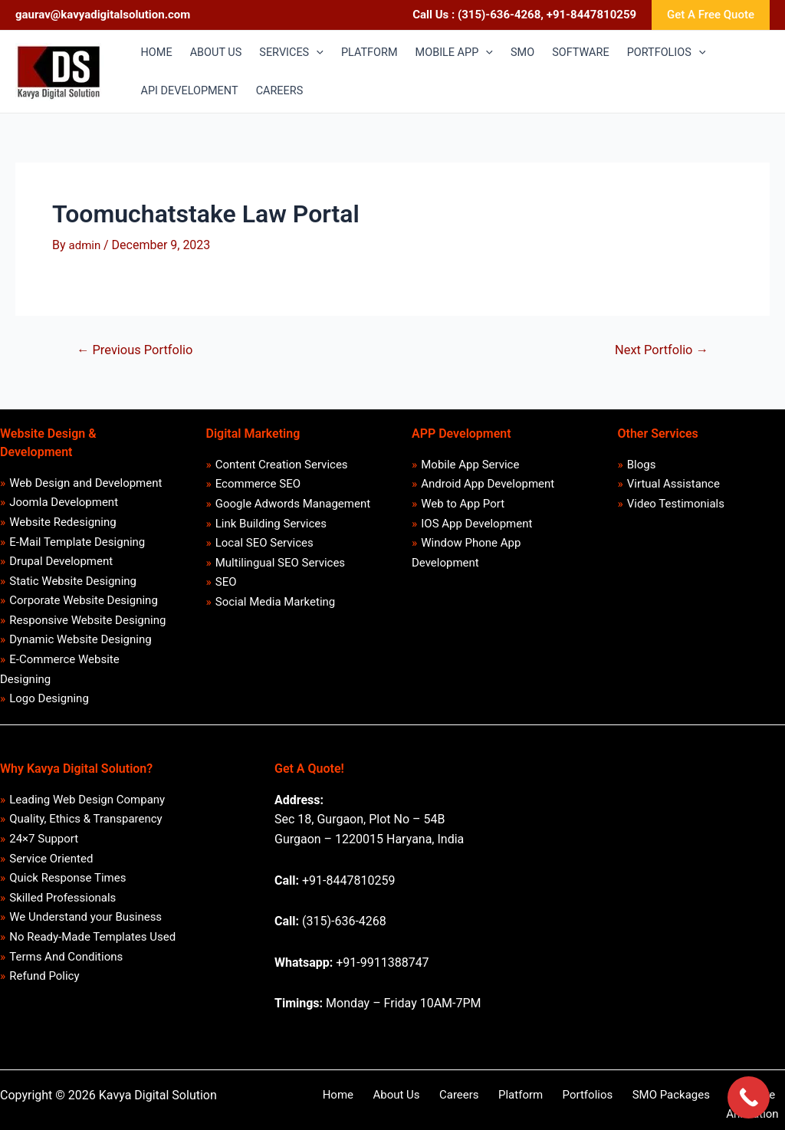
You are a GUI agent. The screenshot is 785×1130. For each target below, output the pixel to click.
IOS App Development (477, 527)
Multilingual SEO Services (280, 567)
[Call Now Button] (749, 1097)
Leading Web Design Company (88, 809)
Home (331, 1104)
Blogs (641, 465)
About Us (382, 1104)
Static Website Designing (73, 586)
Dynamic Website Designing (81, 647)
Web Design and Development (86, 484)
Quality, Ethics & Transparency (86, 830)
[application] (323, 53)
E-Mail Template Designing (78, 545)
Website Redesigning (63, 524)
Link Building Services (271, 527)
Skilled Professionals (63, 911)
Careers (437, 1104)
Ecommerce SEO (258, 486)
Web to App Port (463, 506)
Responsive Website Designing (88, 626)
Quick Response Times (68, 891)
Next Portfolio (659, 349)
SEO (226, 588)
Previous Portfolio (137, 349)
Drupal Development (61, 566)
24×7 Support (44, 850)
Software (698, 1104)
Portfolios (549, 1104)
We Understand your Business (86, 932)
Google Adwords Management (292, 506)
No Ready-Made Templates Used (93, 952)
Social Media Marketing (275, 608)
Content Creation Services (281, 465)
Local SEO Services (264, 547)
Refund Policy (45, 993)
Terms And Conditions (66, 973)
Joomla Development (64, 504)
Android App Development (488, 486)
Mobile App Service (471, 465)
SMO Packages (624, 1104)
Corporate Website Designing (84, 606)
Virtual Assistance (673, 486)
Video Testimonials (675, 506)
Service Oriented (52, 871)
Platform (490, 1104)
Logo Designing (50, 708)
